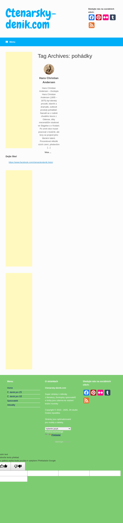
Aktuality (11, 405)
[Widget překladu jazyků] (58, 428)
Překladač (53, 435)
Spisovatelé (12, 401)
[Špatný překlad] (18, 466)
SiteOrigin (59, 442)
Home (10, 388)
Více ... (49, 152)
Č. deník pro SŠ (14, 396)
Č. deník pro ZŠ (14, 392)
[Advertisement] (19, 100)
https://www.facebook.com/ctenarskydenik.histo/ (31, 162)
